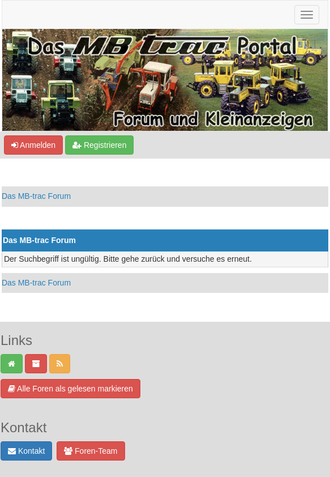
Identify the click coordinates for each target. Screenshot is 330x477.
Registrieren (99, 145)
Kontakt (26, 450)
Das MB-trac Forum (36, 196)
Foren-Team (90, 450)
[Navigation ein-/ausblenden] (306, 14)
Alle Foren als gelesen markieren (70, 388)
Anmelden (33, 145)
